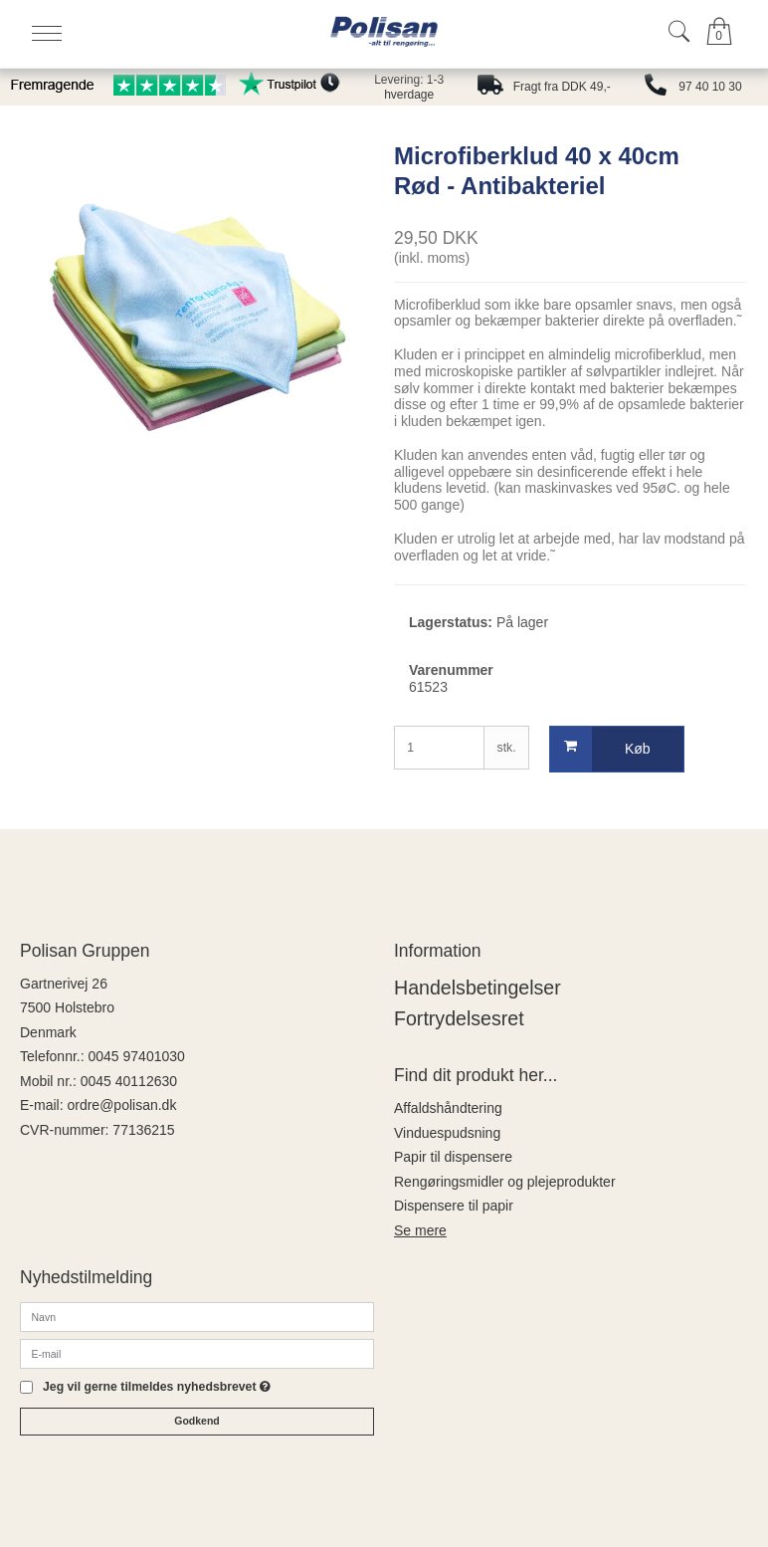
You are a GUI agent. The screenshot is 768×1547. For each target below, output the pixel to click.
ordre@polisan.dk (121, 1105)
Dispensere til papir (453, 1206)
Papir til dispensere (453, 1157)
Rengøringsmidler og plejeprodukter (505, 1182)
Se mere (420, 1230)
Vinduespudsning (447, 1133)
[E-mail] (197, 1352)
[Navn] (197, 1315)
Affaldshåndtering (448, 1108)
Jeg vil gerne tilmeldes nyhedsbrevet (157, 1387)
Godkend (197, 1421)
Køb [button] (600, 749)
